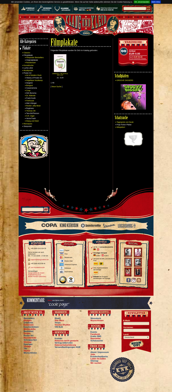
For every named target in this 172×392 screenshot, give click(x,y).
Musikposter (28, 70)
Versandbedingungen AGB (67, 347)
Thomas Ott (30, 111)
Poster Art (27, 73)
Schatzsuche (121, 118)
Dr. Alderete (30, 96)
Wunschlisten (30, 353)
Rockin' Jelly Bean (33, 106)
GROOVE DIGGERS (125, 80)
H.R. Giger (30, 116)
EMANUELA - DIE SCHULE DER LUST (60, 74)
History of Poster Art (34, 78)
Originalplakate (32, 60)
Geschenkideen (31, 327)
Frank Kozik (31, 98)
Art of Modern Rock (34, 75)
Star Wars (59, 320)
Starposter (28, 126)
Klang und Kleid (32, 121)
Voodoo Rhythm (62, 325)
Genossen (28, 325)
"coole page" (58, 304)
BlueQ (58, 318)
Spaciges (28, 344)
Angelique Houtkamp (34, 80)
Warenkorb (95, 318)
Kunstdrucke (29, 65)
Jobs (92, 354)
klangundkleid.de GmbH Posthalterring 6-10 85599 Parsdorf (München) (37, 274)
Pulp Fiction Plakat (124, 125)
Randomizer (31, 63)
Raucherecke (30, 338)
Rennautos (28, 124)
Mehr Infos (156, 2)
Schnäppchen (30, 340)
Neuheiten (28, 331)
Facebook (95, 334)
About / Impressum (99, 352)
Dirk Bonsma (31, 93)
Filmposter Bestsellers (35, 57)
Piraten (27, 333)
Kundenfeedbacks (99, 356)
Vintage (27, 346)
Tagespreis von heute (125, 122)
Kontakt (58, 338)
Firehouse (30, 101)
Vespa (58, 323)
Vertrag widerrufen (64, 343)
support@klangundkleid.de (40, 260)
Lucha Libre (28, 68)
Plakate (26, 48)
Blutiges (28, 320)
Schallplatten (122, 76)
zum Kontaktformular (38, 267)
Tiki (25, 348)
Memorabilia (29, 329)
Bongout (29, 85)
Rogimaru (30, 108)
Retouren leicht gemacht (66, 341)
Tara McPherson (32, 113)
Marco (50, 300)
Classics (27, 53)
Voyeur (27, 351)
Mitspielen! (121, 127)
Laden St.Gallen (98, 359)
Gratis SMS (95, 336)
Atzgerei (29, 83)
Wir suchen (95, 363)
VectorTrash (31, 118)
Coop (28, 90)
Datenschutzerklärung (65, 345)
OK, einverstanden (141, 2)
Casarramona (31, 88)
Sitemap (28, 342)
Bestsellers (29, 318)
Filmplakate (28, 55)
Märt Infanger (31, 103)
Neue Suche (56, 87)
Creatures (28, 323)
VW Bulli (59, 327)
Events (93, 332)
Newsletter (95, 338)
